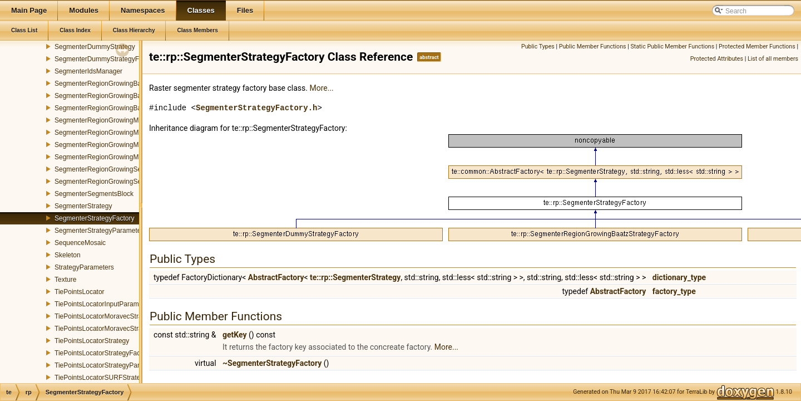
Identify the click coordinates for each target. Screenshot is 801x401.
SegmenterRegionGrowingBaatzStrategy (115, 96)
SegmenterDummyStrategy (95, 47)
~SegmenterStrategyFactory (272, 363)
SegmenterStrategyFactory (94, 218)
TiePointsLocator (80, 292)
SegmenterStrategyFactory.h (256, 107)
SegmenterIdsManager (88, 71)
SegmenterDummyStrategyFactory (106, 59)
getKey (234, 334)
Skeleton (68, 255)
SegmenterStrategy (83, 206)
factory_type (674, 291)
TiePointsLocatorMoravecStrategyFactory (116, 328)
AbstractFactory (276, 277)
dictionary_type (679, 277)
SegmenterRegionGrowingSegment (107, 169)
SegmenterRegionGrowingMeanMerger (113, 120)
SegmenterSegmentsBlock (94, 194)
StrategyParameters (84, 267)
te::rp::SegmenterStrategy (355, 277)
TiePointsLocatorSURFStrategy (101, 378)
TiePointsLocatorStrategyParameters (109, 365)
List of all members (773, 58)
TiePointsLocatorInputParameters (104, 304)
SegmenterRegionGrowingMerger (104, 157)
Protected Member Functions (757, 46)
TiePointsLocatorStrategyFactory (103, 353)
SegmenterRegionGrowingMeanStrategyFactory (126, 145)
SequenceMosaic (80, 243)
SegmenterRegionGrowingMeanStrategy (115, 132)
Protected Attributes (716, 58)
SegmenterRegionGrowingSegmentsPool (115, 181)
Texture (65, 279)
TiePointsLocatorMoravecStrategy (105, 316)
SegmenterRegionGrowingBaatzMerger (113, 83)
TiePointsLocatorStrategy (92, 341)
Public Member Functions (592, 46)
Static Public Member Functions (672, 46)
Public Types (538, 46)
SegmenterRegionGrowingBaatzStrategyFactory (126, 108)
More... (321, 88)
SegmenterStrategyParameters (100, 230)
